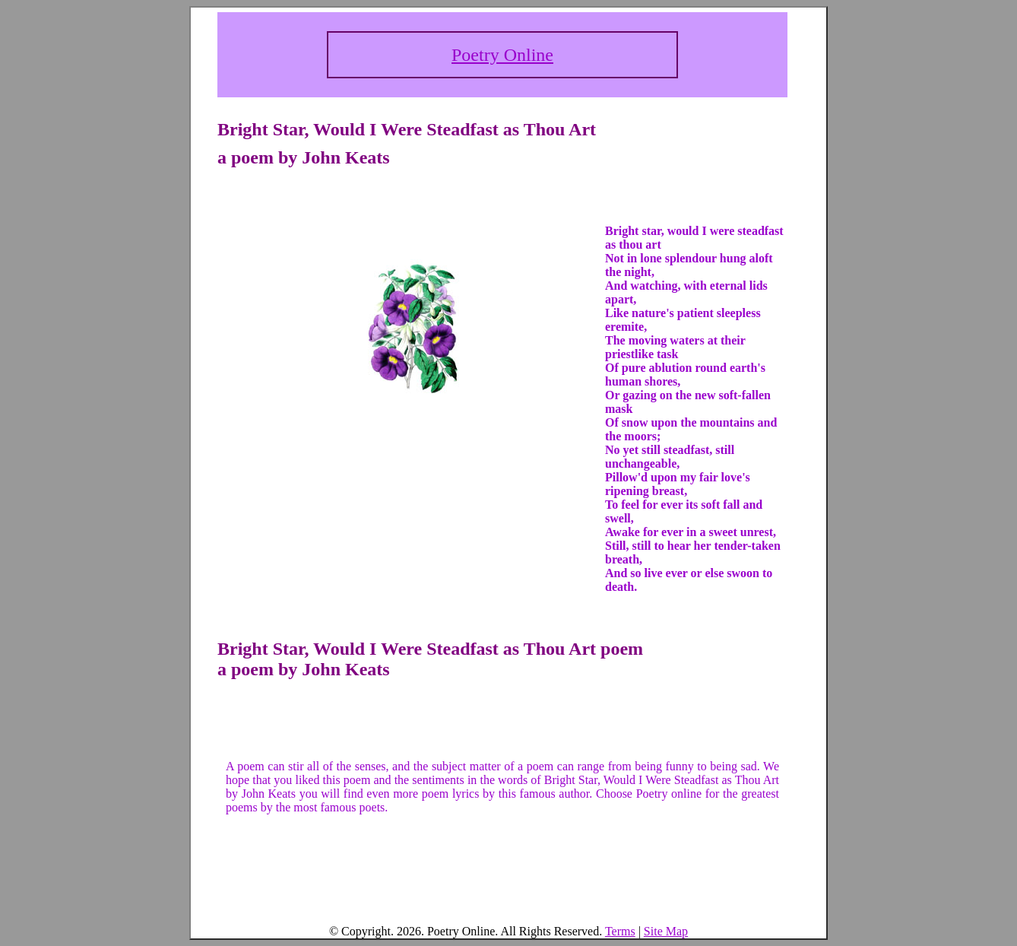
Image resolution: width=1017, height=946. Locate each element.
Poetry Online (502, 55)
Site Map (666, 931)
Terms (620, 931)
